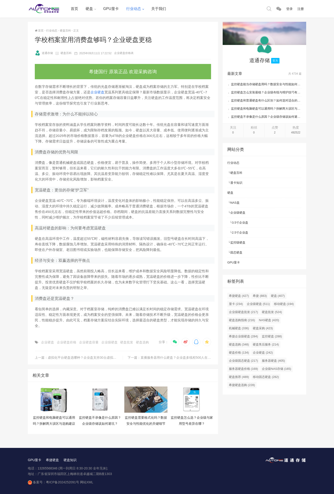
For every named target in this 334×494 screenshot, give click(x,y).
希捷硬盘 (239, 296)
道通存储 (44, 53)
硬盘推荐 (239, 377)
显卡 (236, 304)
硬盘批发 (126, 342)
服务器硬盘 (273, 360)
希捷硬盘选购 (242, 385)
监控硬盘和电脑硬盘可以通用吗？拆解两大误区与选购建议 (266, 108)
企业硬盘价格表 (124, 53)
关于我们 (158, 9)
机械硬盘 (239, 328)
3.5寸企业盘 (240, 222)
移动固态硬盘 (266, 377)
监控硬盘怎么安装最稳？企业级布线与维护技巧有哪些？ (266, 92)
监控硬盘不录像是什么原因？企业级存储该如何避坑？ (266, 116)
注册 (300, 9)
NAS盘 (235, 202)
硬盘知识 (70, 460)
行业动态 (133, 9)
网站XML (86, 482)
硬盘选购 (142, 342)
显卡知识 (236, 182)
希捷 (260, 296)
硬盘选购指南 (242, 320)
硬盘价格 (239, 352)
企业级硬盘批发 (243, 312)
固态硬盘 (236, 252)
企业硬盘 (97, 92)
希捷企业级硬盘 (243, 336)
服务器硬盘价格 (243, 368)
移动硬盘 (284, 304)
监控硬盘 (272, 336)
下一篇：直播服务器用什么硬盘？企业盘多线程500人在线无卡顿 (169, 357)
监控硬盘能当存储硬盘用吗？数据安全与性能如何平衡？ (266, 84)
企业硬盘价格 (66, 342)
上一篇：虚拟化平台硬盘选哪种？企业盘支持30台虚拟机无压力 (79, 357)
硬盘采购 (263, 328)
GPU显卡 (111, 9)
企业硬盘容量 (89, 342)
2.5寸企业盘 (240, 232)
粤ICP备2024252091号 (62, 482)
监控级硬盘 (237, 242)
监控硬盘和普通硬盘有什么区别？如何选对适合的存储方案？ (266, 100)
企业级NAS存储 (276, 368)
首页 (74, 9)
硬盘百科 (65, 30)
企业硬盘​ (47, 342)
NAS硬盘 (269, 320)
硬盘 (89, 9)
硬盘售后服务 (266, 344)
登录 (289, 9)
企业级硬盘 (109, 342)
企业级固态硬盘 (243, 360)
